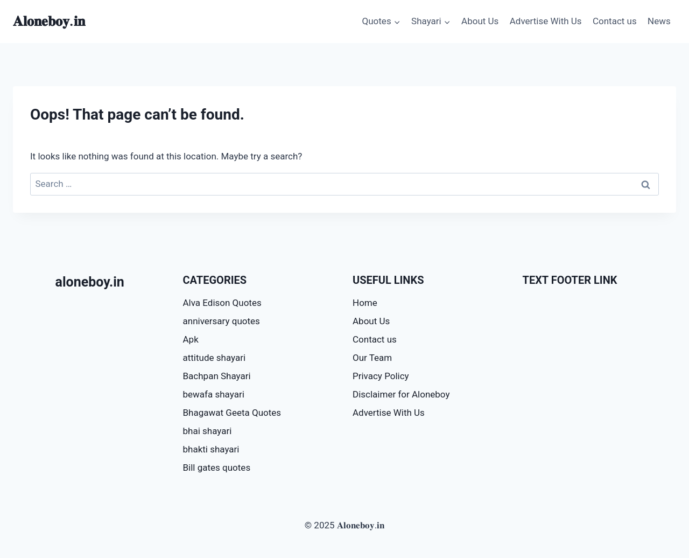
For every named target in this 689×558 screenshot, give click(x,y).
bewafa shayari (213, 394)
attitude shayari (214, 357)
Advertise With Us (546, 21)
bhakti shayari (211, 449)
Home (365, 302)
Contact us (615, 21)
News (659, 21)
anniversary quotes (221, 321)
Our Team (372, 357)
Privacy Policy (381, 376)
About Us (479, 21)
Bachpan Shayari (217, 376)
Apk (191, 339)
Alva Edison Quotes (222, 302)
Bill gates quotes (217, 467)
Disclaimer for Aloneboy (401, 394)
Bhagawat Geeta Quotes (232, 412)
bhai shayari (207, 431)
